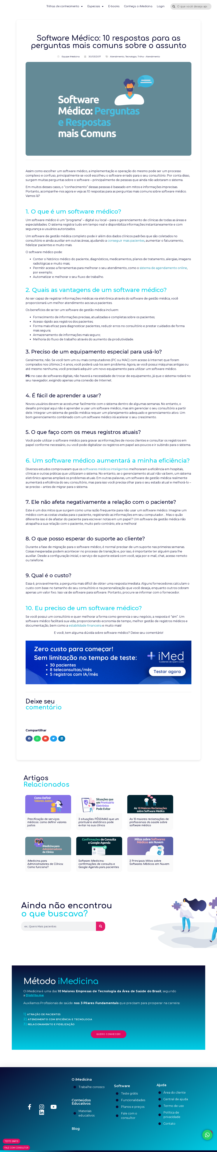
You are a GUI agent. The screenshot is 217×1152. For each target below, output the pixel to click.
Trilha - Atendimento (149, 56)
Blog (76, 1129)
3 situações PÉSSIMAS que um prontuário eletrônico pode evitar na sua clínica (98, 822)
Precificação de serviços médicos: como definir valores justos (46, 822)
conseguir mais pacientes (126, 240)
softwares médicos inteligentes (105, 469)
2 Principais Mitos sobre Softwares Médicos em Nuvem (149, 862)
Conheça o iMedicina (138, 6)
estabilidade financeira (85, 625)
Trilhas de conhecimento (64, 6)
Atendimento (117, 56)
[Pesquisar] (100, 926)
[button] (29, 738)
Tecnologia (130, 56)
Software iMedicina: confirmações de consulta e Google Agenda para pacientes (98, 864)
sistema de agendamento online (163, 268)
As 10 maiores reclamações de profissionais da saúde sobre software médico (149, 822)
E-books (114, 6)
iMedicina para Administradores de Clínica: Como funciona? (45, 864)
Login (160, 6)
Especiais (95, 6)
